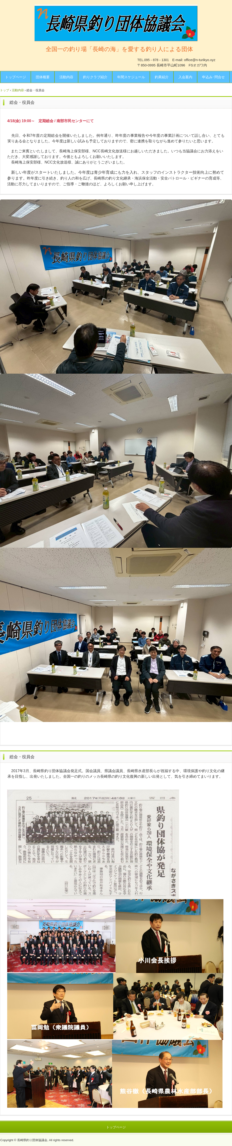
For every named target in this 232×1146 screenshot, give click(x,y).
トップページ (15, 77)
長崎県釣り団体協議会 (116, 23)
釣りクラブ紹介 (95, 77)
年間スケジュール (131, 77)
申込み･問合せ (213, 77)
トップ (4, 90)
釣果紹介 (162, 77)
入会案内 (185, 77)
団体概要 (43, 77)
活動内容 (66, 77)
